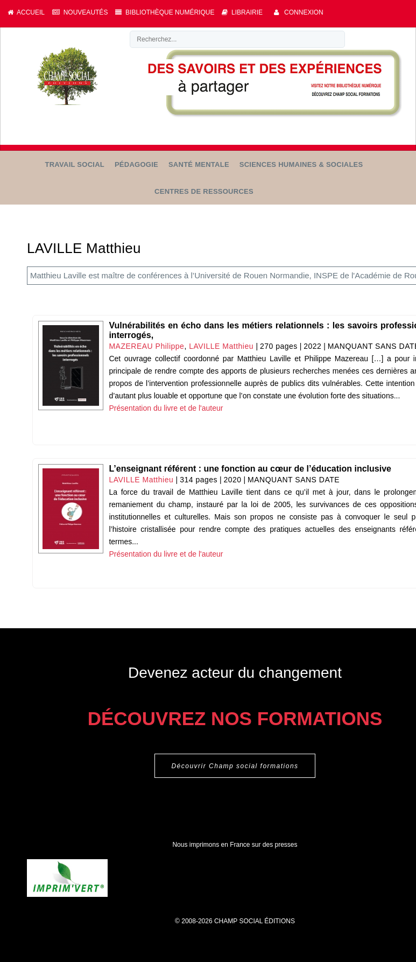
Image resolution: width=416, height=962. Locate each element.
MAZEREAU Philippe (146, 346)
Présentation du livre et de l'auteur (166, 408)
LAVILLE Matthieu (221, 346)
